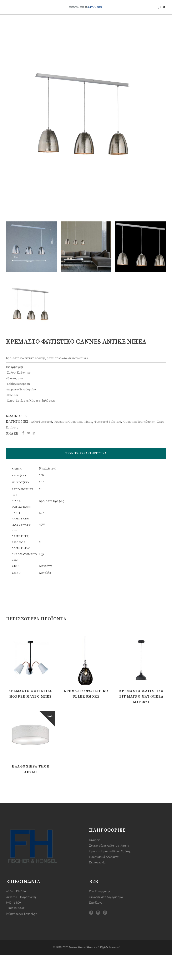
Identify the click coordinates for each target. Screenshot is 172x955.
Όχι (41, 554)
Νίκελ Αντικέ (47, 469)
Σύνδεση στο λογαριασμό (106, 897)
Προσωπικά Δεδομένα (104, 857)
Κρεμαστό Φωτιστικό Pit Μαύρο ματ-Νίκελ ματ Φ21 (141, 696)
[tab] (86, 453)
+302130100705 (15, 908)
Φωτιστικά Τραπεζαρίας (139, 422)
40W (42, 525)
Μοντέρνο (45, 566)
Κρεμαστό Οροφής (51, 501)
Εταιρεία (95, 840)
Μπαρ (88, 422)
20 (40, 489)
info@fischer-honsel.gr (21, 914)
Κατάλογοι (96, 903)
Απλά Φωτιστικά (41, 422)
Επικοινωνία (97, 862)
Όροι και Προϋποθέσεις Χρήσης (110, 851)
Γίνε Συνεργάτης (100, 891)
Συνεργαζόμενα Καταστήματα (109, 846)
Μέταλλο (45, 573)
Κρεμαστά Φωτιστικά (68, 422)
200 (41, 475)
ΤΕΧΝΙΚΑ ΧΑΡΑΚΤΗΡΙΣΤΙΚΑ (85, 453)
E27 (41, 513)
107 (41, 482)
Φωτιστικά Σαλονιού (108, 422)
